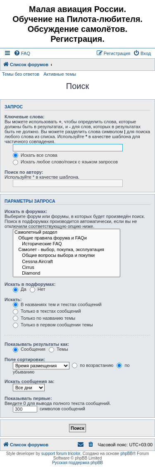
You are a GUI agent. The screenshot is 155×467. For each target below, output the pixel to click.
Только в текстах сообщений (47, 311)
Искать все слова (35, 155)
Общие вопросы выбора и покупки (66, 256)
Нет (37, 289)
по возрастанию (92, 365)
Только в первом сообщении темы (53, 324)
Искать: (13, 299)
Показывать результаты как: (37, 344)
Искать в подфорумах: (30, 284)
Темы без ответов (20, 74)
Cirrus (66, 268)
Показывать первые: (28, 398)
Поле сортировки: (25, 359)
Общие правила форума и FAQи (66, 238)
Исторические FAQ (66, 244)
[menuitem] (22, 53)
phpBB (126, 453)
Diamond (66, 273)
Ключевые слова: (25, 116)
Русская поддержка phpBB (77, 462)
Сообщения (29, 349)
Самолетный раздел (66, 232)
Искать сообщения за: (30, 381)
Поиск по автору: (24, 172)
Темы (58, 349)
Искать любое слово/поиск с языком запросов (65, 161)
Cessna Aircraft (66, 262)
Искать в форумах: (26, 211)
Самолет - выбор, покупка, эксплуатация (66, 250)
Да (19, 289)
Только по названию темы (44, 318)
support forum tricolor (60, 453)
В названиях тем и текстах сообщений (57, 304)
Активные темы (59, 74)
